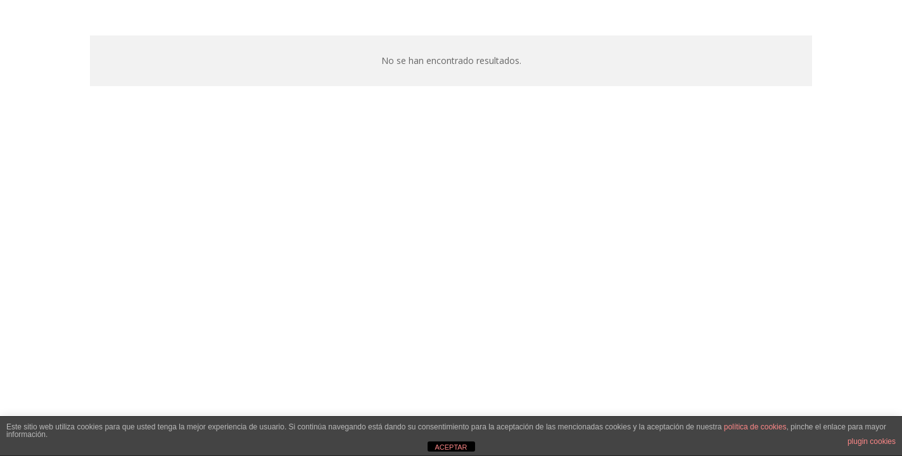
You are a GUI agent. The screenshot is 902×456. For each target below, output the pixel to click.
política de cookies (755, 426)
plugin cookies (872, 441)
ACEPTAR (451, 447)
